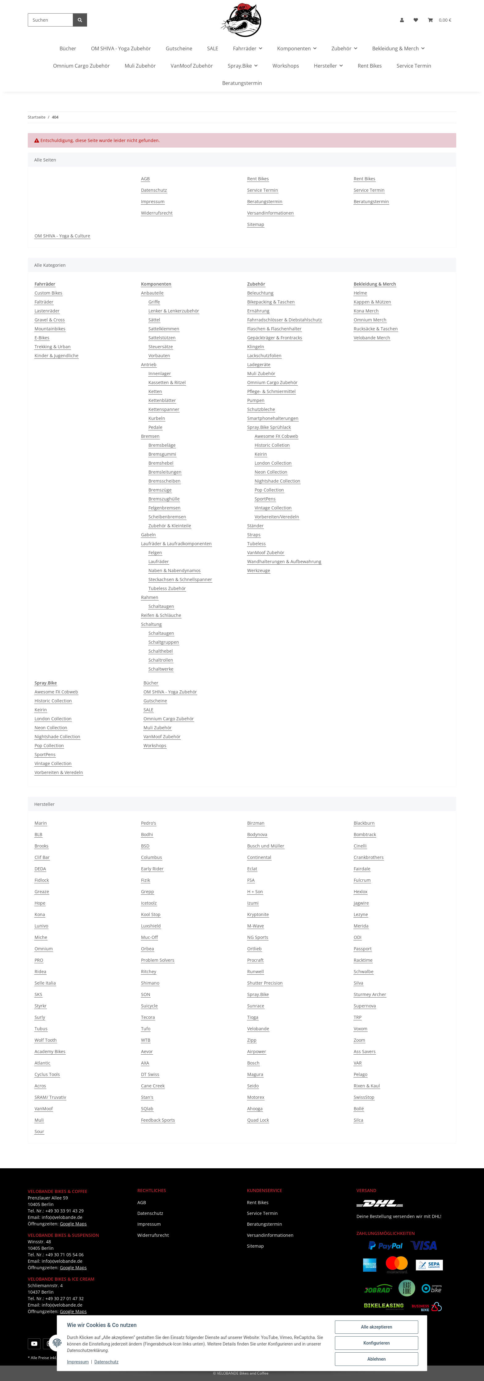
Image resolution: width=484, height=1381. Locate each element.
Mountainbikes (50, 329)
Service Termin (414, 65)
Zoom (359, 1040)
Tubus (41, 1029)
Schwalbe (363, 971)
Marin (41, 823)
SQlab (147, 1108)
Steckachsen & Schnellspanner (180, 579)
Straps (254, 535)
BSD (145, 846)
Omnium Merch (370, 320)
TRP (357, 1017)
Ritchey (148, 971)
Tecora (148, 1017)
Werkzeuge (258, 570)
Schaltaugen (161, 606)
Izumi (253, 903)
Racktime (363, 960)
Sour (39, 1131)
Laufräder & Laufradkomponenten (176, 543)
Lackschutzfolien (264, 355)
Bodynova (257, 834)
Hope (40, 903)
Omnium (44, 949)
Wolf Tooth (46, 1040)
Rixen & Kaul (367, 1086)
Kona (40, 914)
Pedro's (148, 823)
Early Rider (152, 869)
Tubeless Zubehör (167, 588)
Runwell (255, 971)
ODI (357, 937)
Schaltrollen (160, 660)
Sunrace (255, 1006)
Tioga (252, 1017)
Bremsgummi (162, 454)
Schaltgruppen (163, 642)
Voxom (360, 1029)
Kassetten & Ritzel (167, 382)
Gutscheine (155, 701)
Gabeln (148, 535)
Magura (255, 1074)
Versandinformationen (270, 213)
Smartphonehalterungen (272, 418)
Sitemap (255, 224)
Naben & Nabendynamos (174, 570)
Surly (40, 1017)
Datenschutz (106, 1361)
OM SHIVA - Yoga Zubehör (170, 692)
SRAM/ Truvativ (50, 1097)
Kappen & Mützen (372, 302)
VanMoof (44, 1108)
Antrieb (148, 364)
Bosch (253, 1063)
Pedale (155, 427)
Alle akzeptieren (376, 1327)
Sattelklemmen (163, 329)
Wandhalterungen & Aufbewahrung (284, 561)
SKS (38, 994)
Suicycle (149, 1006)
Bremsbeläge (162, 445)
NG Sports (257, 937)
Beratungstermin (242, 83)
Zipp (252, 1040)
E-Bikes (42, 338)
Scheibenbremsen (167, 517)
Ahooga (255, 1108)
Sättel (154, 320)
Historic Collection (53, 701)
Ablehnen (376, 1359)
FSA (251, 880)
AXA (145, 1063)
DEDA (40, 869)
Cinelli (360, 846)
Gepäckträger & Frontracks (274, 338)
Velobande (258, 1029)
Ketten (155, 391)
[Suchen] (50, 20)
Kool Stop (151, 914)
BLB (38, 834)
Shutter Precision (265, 983)
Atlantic (42, 1063)
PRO (39, 960)
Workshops (155, 745)
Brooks (41, 846)
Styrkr (41, 1006)
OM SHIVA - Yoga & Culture (62, 236)
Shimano (150, 983)
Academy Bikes (50, 1051)
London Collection (273, 463)
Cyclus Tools (47, 1074)
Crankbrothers (369, 857)
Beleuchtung (260, 293)
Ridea (40, 971)
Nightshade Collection (277, 481)
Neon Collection (271, 472)
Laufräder (158, 561)
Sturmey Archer (370, 994)
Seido (253, 1086)
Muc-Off (149, 937)
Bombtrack (365, 834)
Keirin (261, 454)
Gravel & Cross (50, 320)
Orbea (147, 949)
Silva (358, 983)
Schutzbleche (261, 409)
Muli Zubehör (261, 373)
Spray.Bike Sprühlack (269, 427)
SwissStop (364, 1097)
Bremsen (150, 436)
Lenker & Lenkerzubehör (173, 311)
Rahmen (149, 597)
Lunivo (41, 926)
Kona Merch (366, 311)
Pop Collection (269, 490)
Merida (361, 926)
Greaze (42, 891)
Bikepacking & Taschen (271, 302)
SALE (148, 710)
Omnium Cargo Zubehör (272, 382)
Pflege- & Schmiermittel (271, 391)
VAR (358, 1063)
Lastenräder (47, 311)
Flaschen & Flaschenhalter (274, 329)
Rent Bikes (370, 65)
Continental (259, 857)
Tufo (145, 1029)
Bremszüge (160, 490)
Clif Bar (42, 857)
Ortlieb (254, 949)
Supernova (365, 1006)
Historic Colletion (272, 445)
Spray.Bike (258, 994)
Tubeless (256, 543)
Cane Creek (153, 1086)
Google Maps (73, 1224)
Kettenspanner (163, 409)
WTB (145, 1040)
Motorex (255, 1097)
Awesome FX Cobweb (276, 436)
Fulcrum (362, 880)
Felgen (155, 552)
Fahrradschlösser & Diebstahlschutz (284, 320)
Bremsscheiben (164, 481)
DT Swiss (150, 1074)
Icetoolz (149, 903)
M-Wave (255, 926)
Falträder (44, 302)
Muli (39, 1120)
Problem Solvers (157, 960)
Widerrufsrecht (157, 213)
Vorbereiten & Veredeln (59, 772)
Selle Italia (45, 983)
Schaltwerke (160, 669)
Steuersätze (160, 346)
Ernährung (258, 311)
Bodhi (147, 834)
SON (145, 994)
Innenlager (159, 373)
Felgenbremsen (164, 508)
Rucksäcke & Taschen (376, 329)
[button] (402, 20)
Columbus (151, 857)
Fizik (145, 880)
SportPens (265, 499)
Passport (363, 949)
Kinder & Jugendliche (56, 355)
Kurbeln (156, 418)
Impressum (78, 1361)
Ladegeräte (258, 364)
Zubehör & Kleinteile (169, 526)
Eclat (252, 869)
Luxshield (151, 926)
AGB (145, 179)
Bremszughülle (164, 499)
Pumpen (256, 400)
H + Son (255, 891)
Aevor (147, 1051)
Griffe (154, 302)
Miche (41, 937)
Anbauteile (152, 293)
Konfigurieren (376, 1343)
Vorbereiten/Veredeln (277, 517)
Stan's (147, 1097)
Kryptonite (258, 914)
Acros (40, 1086)
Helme (360, 293)
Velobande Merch (372, 338)
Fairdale (362, 869)
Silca (358, 1120)
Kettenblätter (162, 400)
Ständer (255, 526)
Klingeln (255, 346)
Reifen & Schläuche (161, 615)
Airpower (256, 1051)
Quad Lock (258, 1120)
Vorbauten (159, 355)
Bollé (359, 1108)
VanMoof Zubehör (265, 552)
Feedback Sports (158, 1120)
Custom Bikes (48, 293)
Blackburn (364, 823)
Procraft (255, 960)
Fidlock (42, 880)
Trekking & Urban (53, 346)
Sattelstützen (162, 338)
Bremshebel (160, 463)
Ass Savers (365, 1051)
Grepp (147, 891)
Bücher (151, 683)
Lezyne (361, 914)
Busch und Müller (265, 846)
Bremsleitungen (165, 472)
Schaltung (151, 624)
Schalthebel (160, 651)
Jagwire (361, 903)
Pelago (360, 1074)
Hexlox (360, 891)
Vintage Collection (273, 508)
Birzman (256, 823)
